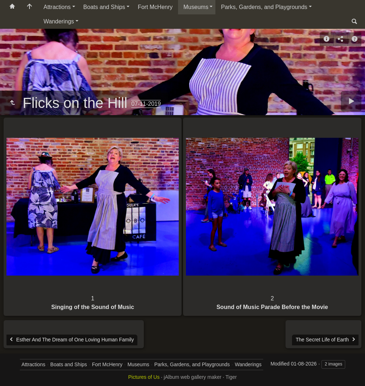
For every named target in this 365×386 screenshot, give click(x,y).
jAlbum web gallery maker (192, 377)
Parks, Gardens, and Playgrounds (264, 7)
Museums (195, 7)
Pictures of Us (144, 377)
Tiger (231, 377)
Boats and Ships (104, 7)
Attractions (57, 7)
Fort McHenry (155, 7)
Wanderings (59, 21)
